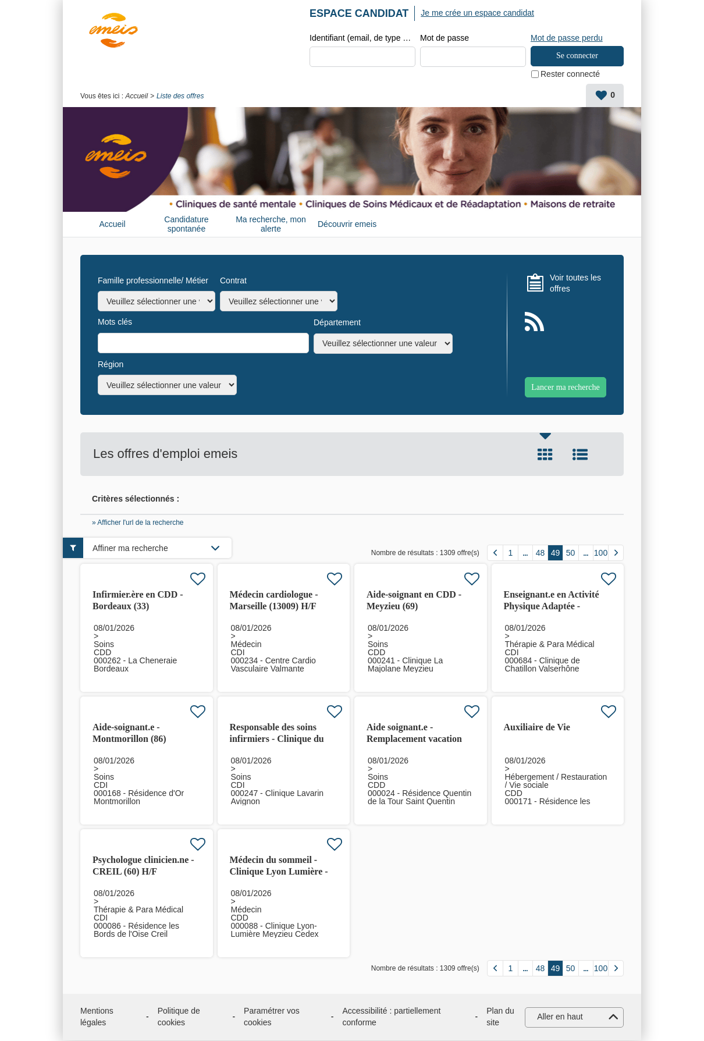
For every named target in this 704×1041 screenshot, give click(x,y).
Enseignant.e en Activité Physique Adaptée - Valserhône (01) (551, 606)
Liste (580, 455)
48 (540, 553)
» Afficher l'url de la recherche (138, 523)
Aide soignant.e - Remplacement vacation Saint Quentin (414, 739)
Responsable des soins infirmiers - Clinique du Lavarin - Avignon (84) (277, 739)
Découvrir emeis (347, 224)
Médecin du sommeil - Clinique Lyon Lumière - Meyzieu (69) (279, 872)
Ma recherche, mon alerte (271, 224)
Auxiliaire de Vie (537, 728)
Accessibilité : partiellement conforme (391, 1017)
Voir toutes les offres (575, 283)
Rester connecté (570, 74)
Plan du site (500, 1017)
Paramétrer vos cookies (272, 1017)
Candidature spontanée (186, 224)
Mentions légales (96, 1017)
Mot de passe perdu (567, 37)
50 (570, 553)
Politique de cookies (179, 1017)
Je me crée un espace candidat (477, 12)
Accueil (136, 97)
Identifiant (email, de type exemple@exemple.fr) (362, 38)
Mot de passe (444, 38)
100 (600, 553)
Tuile (545, 455)
